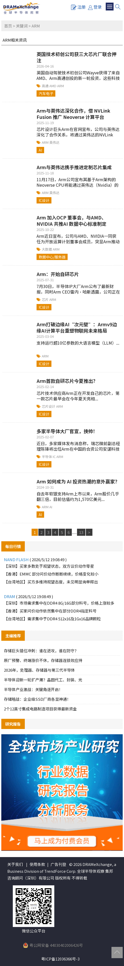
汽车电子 (46, 93)
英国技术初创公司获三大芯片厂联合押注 (76, 57)
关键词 (22, 26)
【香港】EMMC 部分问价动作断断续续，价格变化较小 (51, 574)
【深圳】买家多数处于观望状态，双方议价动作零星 (49, 566)
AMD (53, 85)
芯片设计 (49, 406)
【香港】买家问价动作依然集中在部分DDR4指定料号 (50, 611)
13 (81, 532)
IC (54, 456)
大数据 (47, 249)
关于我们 (15, 864)
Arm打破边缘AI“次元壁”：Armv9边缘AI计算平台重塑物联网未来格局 (77, 327)
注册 (78, 7)
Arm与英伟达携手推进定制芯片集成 (74, 167)
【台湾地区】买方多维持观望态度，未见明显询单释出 (51, 581)
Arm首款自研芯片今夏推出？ (67, 380)
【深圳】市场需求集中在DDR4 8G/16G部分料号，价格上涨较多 (59, 603)
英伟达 (54, 142)
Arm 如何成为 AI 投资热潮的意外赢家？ (78, 481)
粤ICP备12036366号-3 (60, 959)
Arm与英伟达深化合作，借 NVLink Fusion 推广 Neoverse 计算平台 (73, 113)
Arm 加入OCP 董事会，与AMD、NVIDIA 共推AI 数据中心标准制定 (72, 220)
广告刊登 (58, 864)
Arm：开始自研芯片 (58, 274)
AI (40, 150)
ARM (60, 85)
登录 (95, 7)
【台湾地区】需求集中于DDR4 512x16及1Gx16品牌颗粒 (52, 618)
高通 (45, 85)
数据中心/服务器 (52, 257)
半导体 (47, 456)
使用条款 (37, 864)
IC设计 (44, 200)
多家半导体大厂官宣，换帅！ (67, 431)
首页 (8, 26)
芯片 (45, 299)
